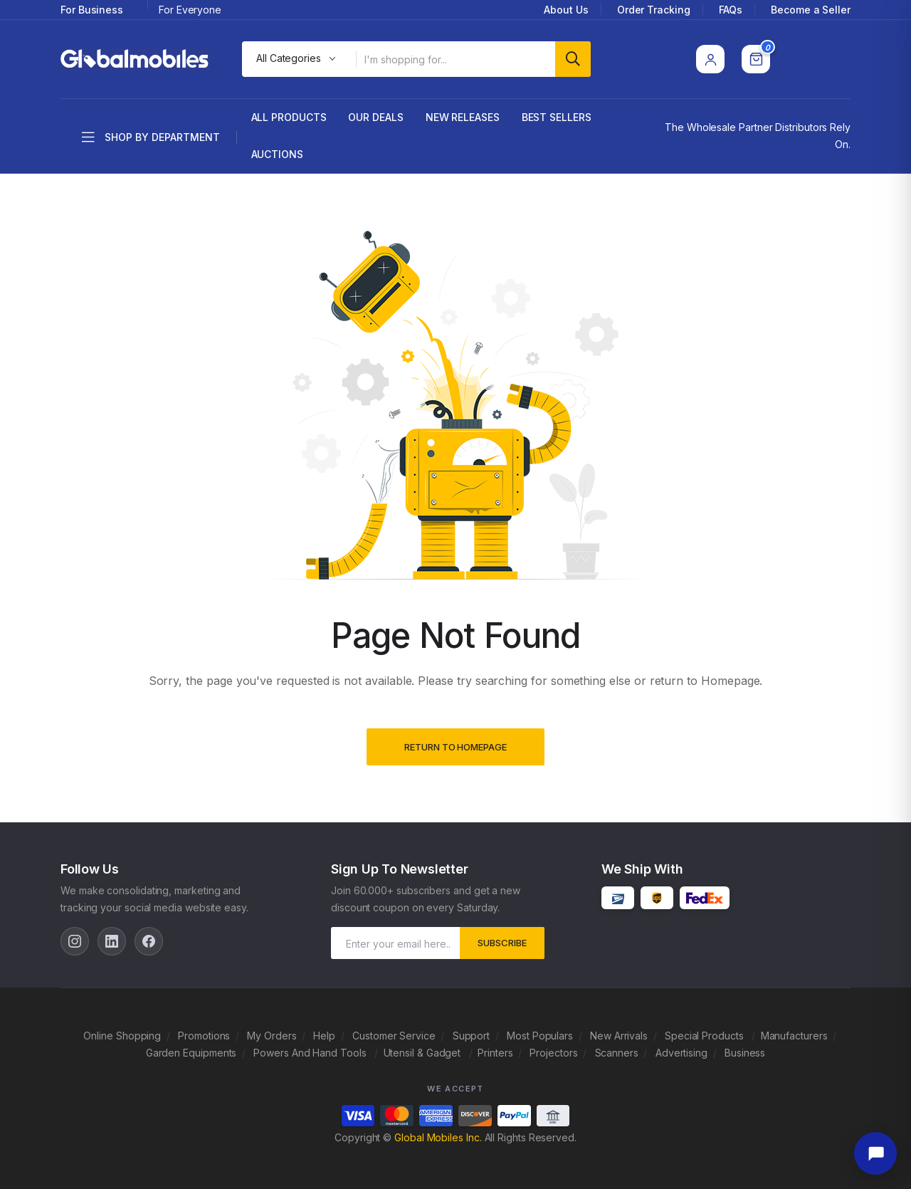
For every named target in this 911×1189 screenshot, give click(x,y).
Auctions (277, 154)
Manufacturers (794, 1036)
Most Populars (540, 1036)
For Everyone (190, 10)
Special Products (706, 1036)
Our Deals (375, 117)
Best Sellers (556, 117)
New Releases (463, 117)
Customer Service (394, 1036)
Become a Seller (811, 10)
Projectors (553, 1053)
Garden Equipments (191, 1053)
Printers (495, 1053)
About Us (566, 10)
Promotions (204, 1036)
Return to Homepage (455, 747)
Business (745, 1053)
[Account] (710, 59)
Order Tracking (653, 10)
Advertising (681, 1053)
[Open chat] (875, 1153)
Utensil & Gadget (424, 1053)
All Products (289, 117)
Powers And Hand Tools (311, 1053)
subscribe (502, 942)
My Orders (271, 1036)
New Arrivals (619, 1036)
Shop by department (151, 137)
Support (471, 1036)
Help (324, 1036)
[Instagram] (74, 941)
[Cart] (756, 59)
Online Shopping (122, 1036)
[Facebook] (149, 941)
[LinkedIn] (112, 941)
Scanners (616, 1053)
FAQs (731, 10)
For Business (91, 10)
